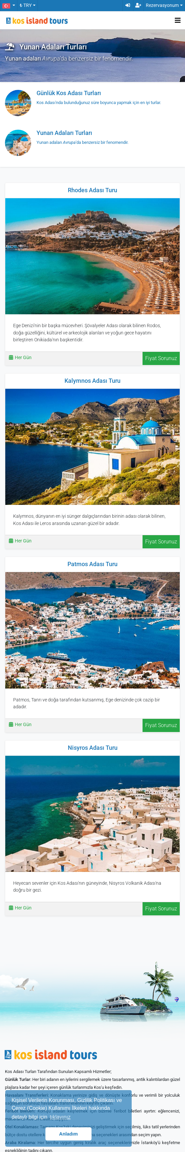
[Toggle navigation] (178, 20)
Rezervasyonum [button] (162, 5)
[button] (8, 5)
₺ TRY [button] (26, 5)
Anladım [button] (68, 1134)
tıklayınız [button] (60, 1117)
